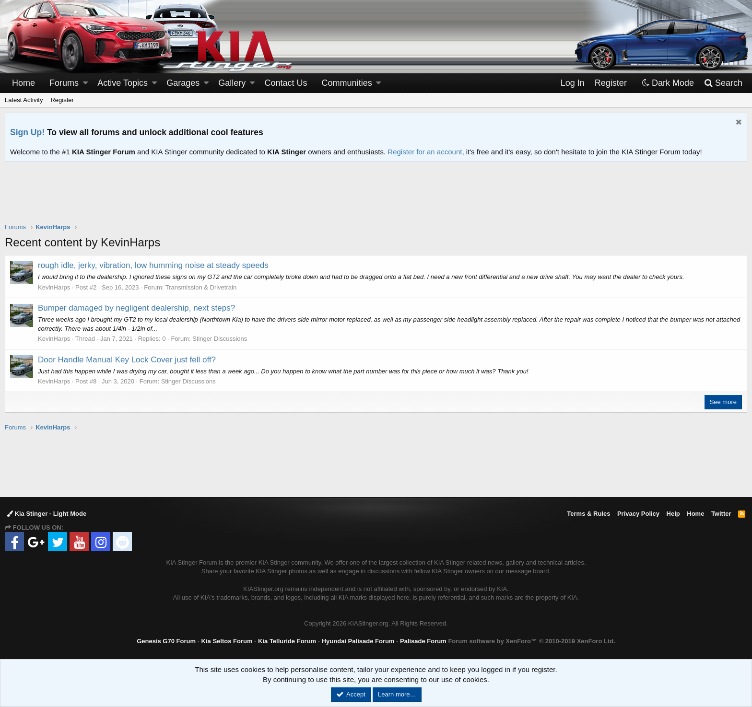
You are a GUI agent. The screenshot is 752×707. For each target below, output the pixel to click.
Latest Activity (24, 100)
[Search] (723, 83)
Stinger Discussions (219, 338)
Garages (183, 83)
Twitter (721, 513)
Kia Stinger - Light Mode (46, 513)
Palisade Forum (423, 641)
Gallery (232, 83)
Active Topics (122, 83)
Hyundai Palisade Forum (358, 641)
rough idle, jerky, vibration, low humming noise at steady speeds (153, 265)
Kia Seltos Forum (227, 641)
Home (23, 83)
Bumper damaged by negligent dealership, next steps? (136, 308)
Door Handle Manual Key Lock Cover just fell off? (127, 359)
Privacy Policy (638, 513)
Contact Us (286, 83)
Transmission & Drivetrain (200, 287)
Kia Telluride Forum (287, 641)
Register (61, 100)
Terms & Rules (588, 513)
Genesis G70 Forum (166, 641)
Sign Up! (27, 132)
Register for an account (425, 152)
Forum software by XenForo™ (531, 641)
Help (673, 513)
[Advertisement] (376, 198)
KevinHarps (54, 287)
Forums (64, 83)
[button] (85, 83)
